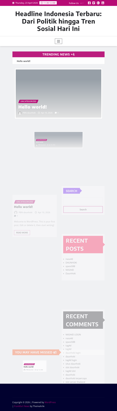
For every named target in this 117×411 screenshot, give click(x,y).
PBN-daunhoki (33, 110)
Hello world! (36, 105)
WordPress (50, 402)
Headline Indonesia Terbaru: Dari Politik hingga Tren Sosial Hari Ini (58, 21)
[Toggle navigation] (58, 41)
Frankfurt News (21, 406)
